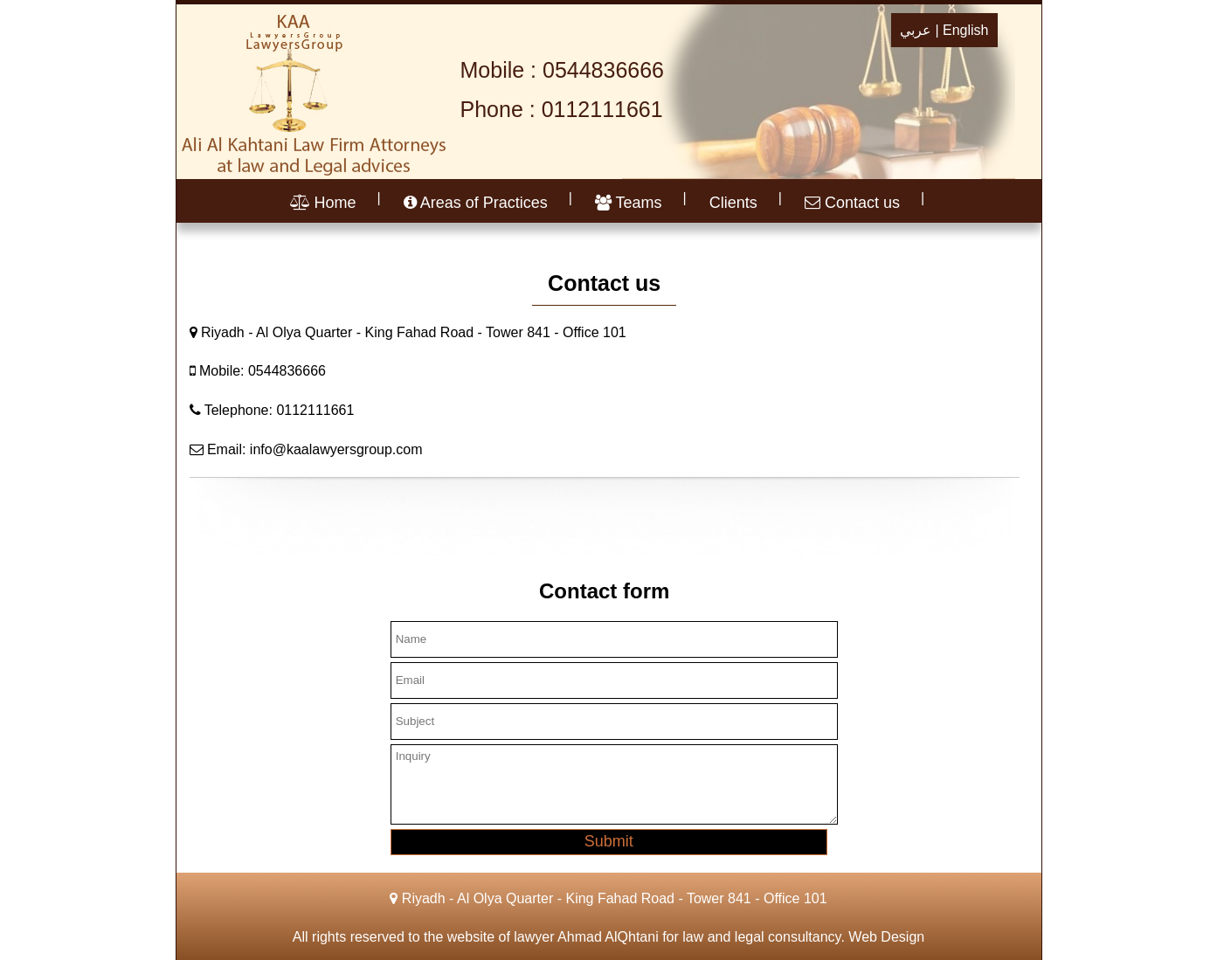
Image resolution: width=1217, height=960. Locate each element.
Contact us (852, 202)
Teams (628, 202)
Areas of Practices (476, 202)
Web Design (886, 936)
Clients (733, 202)
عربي (915, 30)
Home (323, 202)
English (965, 30)
